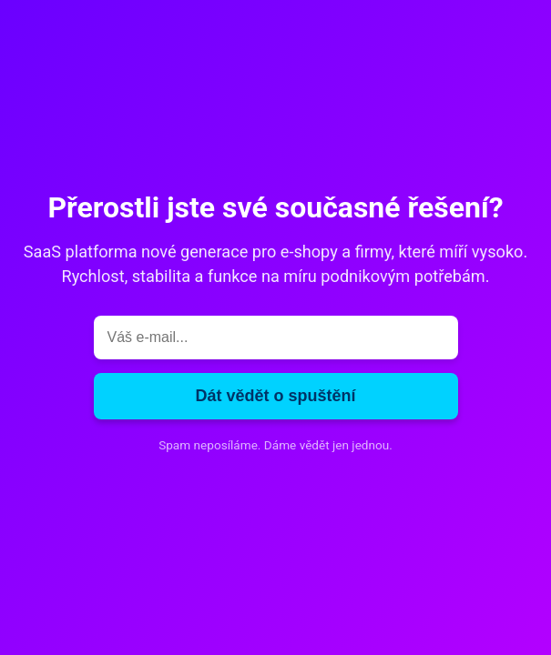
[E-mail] (276, 337)
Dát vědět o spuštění (275, 396)
